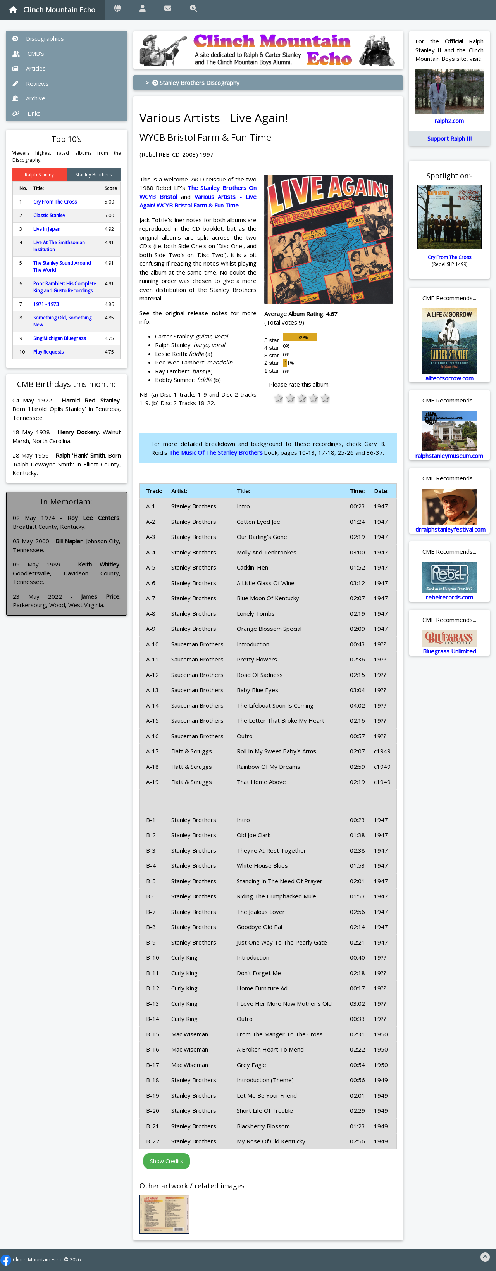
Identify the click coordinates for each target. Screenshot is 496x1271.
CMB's (28, 53)
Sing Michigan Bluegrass (59, 338)
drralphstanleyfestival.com (450, 529)
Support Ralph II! (449, 138)
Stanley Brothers (94, 174)
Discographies (38, 38)
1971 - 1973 (46, 304)
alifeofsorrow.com (449, 378)
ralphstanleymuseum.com (449, 455)
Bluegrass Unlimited (449, 651)
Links (26, 113)
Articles (29, 68)
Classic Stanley (49, 215)
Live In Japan (46, 229)
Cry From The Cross (55, 202)
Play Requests (48, 352)
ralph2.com (449, 120)
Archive (28, 98)
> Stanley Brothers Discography (192, 82)
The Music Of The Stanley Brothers (216, 452)
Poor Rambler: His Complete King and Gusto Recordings (64, 287)
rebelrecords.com (449, 597)
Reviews (30, 83)
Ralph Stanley (39, 174)
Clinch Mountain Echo (52, 9)
